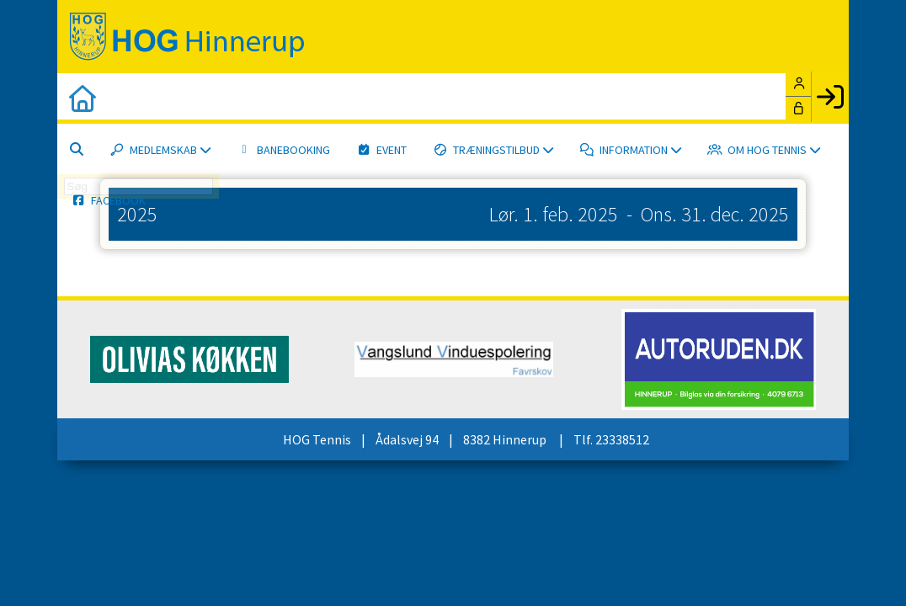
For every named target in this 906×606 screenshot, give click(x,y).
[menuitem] (82, 98)
